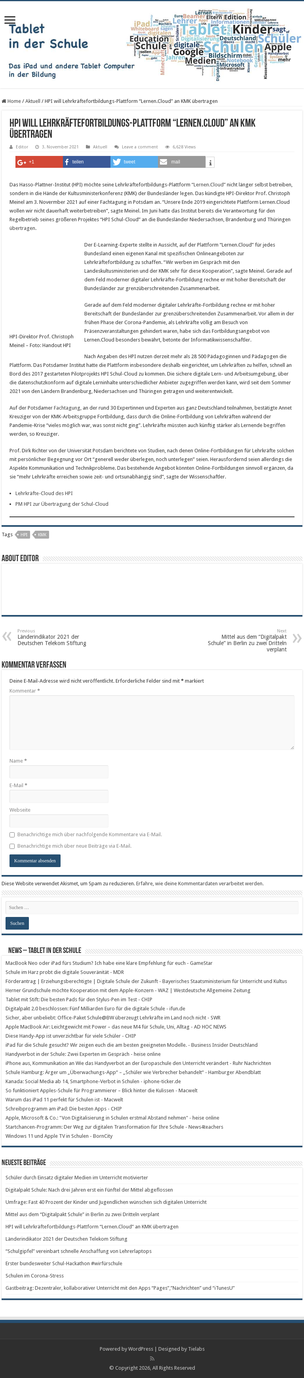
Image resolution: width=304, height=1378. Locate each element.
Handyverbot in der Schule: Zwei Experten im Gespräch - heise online (83, 1054)
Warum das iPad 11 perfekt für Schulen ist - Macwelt (64, 1100)
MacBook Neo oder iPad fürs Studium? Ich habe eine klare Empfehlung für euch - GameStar (109, 963)
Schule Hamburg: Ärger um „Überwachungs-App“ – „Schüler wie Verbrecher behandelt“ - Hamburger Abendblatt (133, 1072)
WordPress (140, 1349)
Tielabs (196, 1349)
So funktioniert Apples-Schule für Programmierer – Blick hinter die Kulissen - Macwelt (102, 1090)
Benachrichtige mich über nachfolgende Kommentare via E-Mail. (89, 834)
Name (18, 761)
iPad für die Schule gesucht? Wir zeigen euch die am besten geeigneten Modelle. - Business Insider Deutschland (132, 1045)
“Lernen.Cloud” (209, 185)
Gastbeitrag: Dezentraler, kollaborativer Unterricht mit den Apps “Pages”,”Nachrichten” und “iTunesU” (120, 1288)
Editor (22, 147)
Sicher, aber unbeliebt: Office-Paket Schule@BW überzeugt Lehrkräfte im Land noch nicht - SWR (113, 1018)
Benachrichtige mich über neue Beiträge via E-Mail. (74, 846)
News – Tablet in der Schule (44, 951)
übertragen (22, 228)
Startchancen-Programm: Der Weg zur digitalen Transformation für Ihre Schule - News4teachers (114, 1127)
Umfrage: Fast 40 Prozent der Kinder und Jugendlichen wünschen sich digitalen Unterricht (106, 1202)
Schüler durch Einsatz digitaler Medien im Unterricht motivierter (77, 1178)
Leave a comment (140, 147)
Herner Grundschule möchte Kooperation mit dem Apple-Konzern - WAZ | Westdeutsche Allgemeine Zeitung (128, 990)
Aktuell (32, 101)
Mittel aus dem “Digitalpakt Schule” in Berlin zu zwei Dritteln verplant (246, 640)
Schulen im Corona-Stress (35, 1276)
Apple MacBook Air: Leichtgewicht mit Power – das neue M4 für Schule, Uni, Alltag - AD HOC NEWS (116, 1027)
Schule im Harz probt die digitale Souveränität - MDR (65, 972)
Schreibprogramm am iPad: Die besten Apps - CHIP (64, 1109)
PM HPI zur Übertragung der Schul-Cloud (61, 504)
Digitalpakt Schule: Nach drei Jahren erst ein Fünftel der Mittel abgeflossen (89, 1190)
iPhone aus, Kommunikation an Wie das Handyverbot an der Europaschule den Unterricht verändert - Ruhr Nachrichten (138, 1063)
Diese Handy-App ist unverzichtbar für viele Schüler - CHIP (71, 1036)
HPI (24, 534)
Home (11, 101)
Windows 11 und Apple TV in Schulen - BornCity (59, 1136)
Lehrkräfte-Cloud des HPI (44, 493)
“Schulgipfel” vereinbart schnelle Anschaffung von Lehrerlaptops (79, 1251)
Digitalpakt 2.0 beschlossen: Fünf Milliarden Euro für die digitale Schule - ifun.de (95, 1009)
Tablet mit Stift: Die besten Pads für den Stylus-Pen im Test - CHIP (79, 999)
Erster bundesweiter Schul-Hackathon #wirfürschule (64, 1263)
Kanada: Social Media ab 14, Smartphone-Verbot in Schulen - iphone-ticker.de (93, 1081)
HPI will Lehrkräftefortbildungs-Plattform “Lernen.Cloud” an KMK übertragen (92, 1227)
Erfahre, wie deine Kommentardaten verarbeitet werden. (200, 883)
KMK (42, 534)
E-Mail (18, 785)
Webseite (20, 810)
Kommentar (25, 691)
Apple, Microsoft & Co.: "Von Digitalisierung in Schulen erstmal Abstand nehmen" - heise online (112, 1118)
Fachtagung (67, 408)
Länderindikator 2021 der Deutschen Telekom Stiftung (58, 637)
